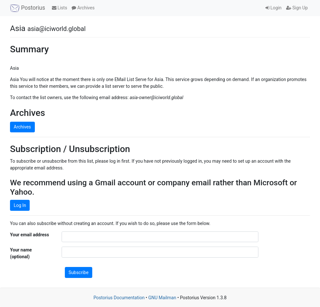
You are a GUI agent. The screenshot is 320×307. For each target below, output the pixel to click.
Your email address (29, 234)
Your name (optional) (21, 253)
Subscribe (79, 272)
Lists (59, 7)
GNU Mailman (162, 297)
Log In (20, 205)
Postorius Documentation (119, 297)
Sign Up (297, 7)
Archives (83, 7)
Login (273, 7)
